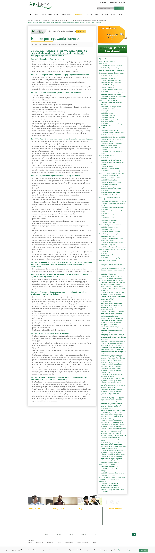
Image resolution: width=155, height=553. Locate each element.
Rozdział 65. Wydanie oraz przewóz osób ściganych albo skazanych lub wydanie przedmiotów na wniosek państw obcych (113, 343)
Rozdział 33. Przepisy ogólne (109, 175)
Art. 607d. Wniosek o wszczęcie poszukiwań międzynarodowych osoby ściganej (62, 139)
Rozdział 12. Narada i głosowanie (111, 107)
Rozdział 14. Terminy (107, 113)
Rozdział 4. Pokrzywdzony (108, 78)
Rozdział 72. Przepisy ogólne (109, 483)
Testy (36, 14)
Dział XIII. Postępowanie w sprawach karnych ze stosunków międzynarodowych (87, 20)
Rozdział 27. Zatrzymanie (108, 158)
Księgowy (81, 526)
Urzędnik (59, 542)
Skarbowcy (50, 542)
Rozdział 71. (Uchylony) (108, 475)
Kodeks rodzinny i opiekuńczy (60, 518)
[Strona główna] (30, 14)
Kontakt (71, 534)
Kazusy (89, 14)
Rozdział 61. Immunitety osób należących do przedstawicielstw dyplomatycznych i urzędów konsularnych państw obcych (113, 284)
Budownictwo (39, 542)
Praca (96, 534)
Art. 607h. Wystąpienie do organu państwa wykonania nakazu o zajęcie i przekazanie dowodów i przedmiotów (59, 293)
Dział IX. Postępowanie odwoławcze (110, 225)
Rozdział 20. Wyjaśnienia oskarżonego (112, 132)
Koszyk (103, 2)
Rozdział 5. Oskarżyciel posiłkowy (111, 80)
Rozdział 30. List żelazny (108, 166)
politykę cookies (121, 550)
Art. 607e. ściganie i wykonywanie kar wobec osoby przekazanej (56, 176)
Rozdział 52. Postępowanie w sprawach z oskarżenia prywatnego (113, 239)
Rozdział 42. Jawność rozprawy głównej (113, 207)
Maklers (95, 542)
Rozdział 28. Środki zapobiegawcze (111, 160)
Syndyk (80, 523)
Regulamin (83, 534)
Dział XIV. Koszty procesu (107, 464)
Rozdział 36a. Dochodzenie (109, 184)
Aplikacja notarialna (83, 518)
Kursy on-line (53, 14)
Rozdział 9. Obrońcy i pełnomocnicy (111, 89)
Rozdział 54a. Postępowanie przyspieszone (113, 247)
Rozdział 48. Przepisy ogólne (109, 227)
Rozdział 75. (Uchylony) (108, 492)
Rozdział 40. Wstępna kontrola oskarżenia (113, 201)
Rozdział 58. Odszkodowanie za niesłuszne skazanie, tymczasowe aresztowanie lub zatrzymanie (113, 270)
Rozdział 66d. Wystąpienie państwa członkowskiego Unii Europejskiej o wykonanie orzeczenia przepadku (111, 404)
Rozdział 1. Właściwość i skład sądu (111, 65)
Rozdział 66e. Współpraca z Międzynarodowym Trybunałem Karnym (113, 410)
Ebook (120, 14)
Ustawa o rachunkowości (34, 523)
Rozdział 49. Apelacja (107, 229)
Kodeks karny (57, 512)
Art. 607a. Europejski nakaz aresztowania (47, 59)
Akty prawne (79, 14)
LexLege (110, 40)
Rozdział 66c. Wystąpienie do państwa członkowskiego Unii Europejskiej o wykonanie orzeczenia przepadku (112, 399)
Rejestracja (113, 2)
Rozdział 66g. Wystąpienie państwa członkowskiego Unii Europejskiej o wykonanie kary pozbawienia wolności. (112, 420)
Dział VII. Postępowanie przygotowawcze (111, 173)
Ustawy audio (66, 14)
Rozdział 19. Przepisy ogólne (109, 130)
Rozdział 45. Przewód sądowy (109, 218)
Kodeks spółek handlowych (60, 520)
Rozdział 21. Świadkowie (108, 135)
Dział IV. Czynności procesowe (108, 100)
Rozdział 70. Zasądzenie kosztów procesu (113, 473)
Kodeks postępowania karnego (58, 20)
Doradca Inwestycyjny (83, 542)
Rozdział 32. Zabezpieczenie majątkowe (112, 171)
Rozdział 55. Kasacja (107, 251)
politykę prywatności (131, 550)
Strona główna (37, 20)
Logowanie (122, 2)
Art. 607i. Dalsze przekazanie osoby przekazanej (50, 333)
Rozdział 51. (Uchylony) (108, 236)
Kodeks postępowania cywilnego (36, 520)
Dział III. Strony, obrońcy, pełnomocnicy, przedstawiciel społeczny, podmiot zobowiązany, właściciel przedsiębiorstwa (111, 71)
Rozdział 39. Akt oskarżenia (109, 195)
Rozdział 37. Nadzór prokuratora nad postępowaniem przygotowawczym (112, 187)
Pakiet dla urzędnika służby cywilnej (37, 515)
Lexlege (30, 542)
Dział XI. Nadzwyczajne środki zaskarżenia (112, 249)
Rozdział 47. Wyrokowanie (109, 222)
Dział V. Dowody (104, 128)
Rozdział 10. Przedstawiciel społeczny (112, 92)
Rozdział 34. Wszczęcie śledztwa (110, 178)
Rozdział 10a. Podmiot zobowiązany (111, 94)
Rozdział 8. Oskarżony (107, 87)
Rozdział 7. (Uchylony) (107, 85)
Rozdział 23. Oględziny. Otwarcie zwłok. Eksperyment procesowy (113, 140)
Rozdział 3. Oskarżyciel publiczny (110, 76)
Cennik (43, 14)
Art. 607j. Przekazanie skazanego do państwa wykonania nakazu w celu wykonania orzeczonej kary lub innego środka (59, 378)
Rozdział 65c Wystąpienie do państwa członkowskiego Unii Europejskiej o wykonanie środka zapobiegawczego (112, 364)
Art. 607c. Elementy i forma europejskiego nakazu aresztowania (56, 92)
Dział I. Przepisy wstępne (106, 61)
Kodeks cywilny (32, 518)
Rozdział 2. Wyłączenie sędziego (110, 68)
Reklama (59, 534)
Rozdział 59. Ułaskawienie (108, 274)
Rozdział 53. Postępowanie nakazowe (112, 242)
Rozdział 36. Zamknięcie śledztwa (111, 182)
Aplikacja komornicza (84, 515)
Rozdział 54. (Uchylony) (108, 245)
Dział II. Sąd (103, 63)
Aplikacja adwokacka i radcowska (86, 512)
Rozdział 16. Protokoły (107, 117)
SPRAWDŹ (81, 31)
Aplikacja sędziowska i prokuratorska (87, 520)
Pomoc (46, 534)
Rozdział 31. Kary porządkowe (110, 169)
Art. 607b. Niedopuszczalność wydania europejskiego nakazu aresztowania (60, 75)
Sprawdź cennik (109, 28)
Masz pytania (112, 524)
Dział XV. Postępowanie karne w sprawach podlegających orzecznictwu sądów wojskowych (112, 479)
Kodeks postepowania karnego (36, 526)
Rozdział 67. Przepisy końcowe (110, 462)
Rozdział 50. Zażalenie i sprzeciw (110, 231)
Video (113, 14)
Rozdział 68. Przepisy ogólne (109, 467)
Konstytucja (56, 526)
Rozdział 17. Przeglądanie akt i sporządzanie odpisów (110, 120)
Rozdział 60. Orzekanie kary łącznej (111, 276)
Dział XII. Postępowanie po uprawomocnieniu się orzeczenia (108, 261)
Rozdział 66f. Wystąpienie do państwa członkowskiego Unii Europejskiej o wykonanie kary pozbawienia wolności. (112, 414)
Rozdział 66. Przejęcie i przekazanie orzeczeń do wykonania (111, 375)
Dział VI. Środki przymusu (107, 155)
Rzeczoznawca (69, 542)
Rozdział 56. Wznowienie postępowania (112, 258)
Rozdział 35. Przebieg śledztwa (110, 180)
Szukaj (119, 8)
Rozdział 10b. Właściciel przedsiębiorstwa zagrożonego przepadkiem (113, 97)
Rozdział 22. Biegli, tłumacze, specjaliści (113, 137)
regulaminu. (108, 550)
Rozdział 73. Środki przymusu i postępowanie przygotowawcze (110, 486)
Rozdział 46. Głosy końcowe (109, 220)
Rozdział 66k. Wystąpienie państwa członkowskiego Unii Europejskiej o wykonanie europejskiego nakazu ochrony (113, 458)
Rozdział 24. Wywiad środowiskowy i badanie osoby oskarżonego (112, 144)
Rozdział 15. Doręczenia (108, 115)
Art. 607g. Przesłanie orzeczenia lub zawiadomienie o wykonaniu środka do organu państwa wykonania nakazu (60, 276)
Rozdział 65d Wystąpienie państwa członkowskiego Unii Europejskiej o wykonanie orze (111, 370)
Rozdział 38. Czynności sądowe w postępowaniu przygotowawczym (111, 192)
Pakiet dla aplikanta (33, 512)
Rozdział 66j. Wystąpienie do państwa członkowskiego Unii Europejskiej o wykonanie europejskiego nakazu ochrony (113, 452)
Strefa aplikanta (101, 14)
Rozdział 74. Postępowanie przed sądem (112, 490)
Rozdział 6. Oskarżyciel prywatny (111, 83)
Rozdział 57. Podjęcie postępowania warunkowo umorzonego (111, 265)
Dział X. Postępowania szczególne (109, 234)
